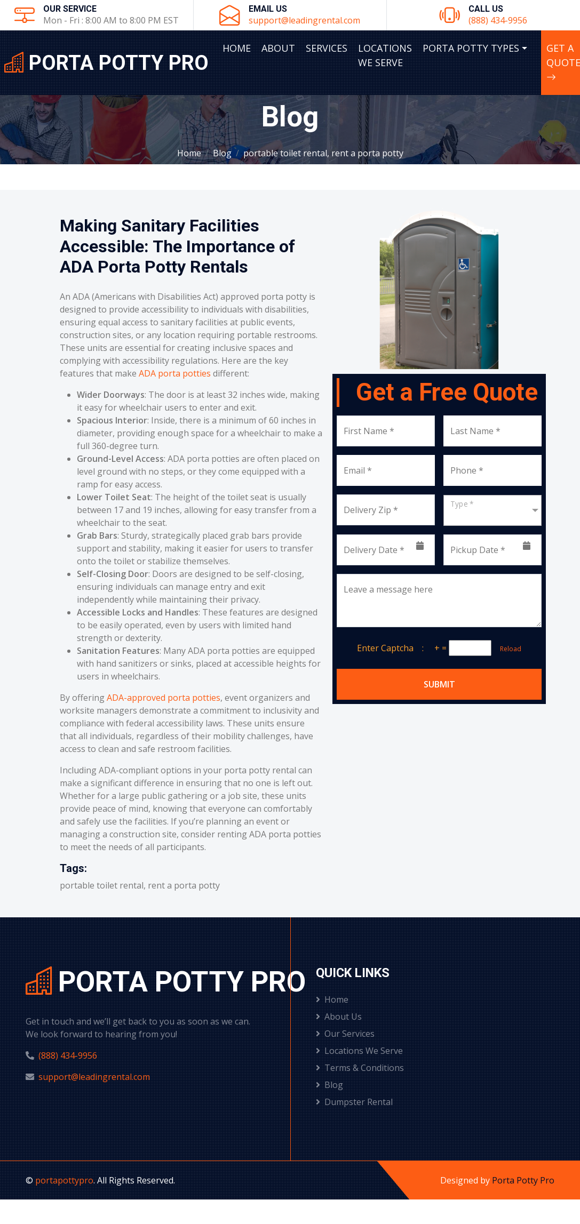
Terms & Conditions (360, 1068)
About (278, 48)
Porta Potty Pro (523, 1180)
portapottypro (64, 1180)
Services (326, 48)
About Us (339, 1016)
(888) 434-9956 (497, 20)
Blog (222, 153)
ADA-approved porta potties (163, 697)
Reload (507, 648)
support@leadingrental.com (304, 20)
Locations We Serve (385, 55)
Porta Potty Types (471, 48)
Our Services (345, 1033)
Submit (439, 684)
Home (237, 48)
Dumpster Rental (354, 1102)
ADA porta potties (175, 373)
